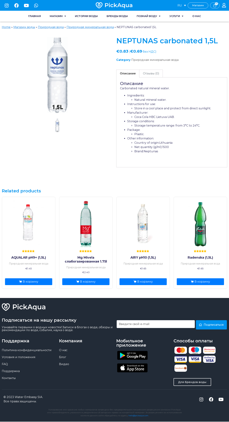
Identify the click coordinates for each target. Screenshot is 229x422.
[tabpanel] (57, 75)
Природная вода (51, 27)
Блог (62, 357)
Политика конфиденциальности (27, 350)
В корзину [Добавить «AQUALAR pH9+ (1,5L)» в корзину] (30, 281)
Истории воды (86, 16)
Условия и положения (18, 357)
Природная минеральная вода (90, 27)
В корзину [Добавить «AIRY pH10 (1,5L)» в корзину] (145, 281)
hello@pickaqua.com (138, 416)
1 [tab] (57, 125)
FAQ (5, 364)
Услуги (176, 16)
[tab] (127, 73)
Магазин (58, 16)
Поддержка (11, 371)
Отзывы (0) (151, 73)
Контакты (9, 378)
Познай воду (148, 16)
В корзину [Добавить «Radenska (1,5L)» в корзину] (202, 281)
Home (6, 27)
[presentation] (57, 129)
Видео (64, 364)
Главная (34, 16)
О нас (196, 16)
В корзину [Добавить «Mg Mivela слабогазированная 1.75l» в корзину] (88, 281)
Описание (128, 73)
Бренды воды (117, 16)
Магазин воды (24, 27)
